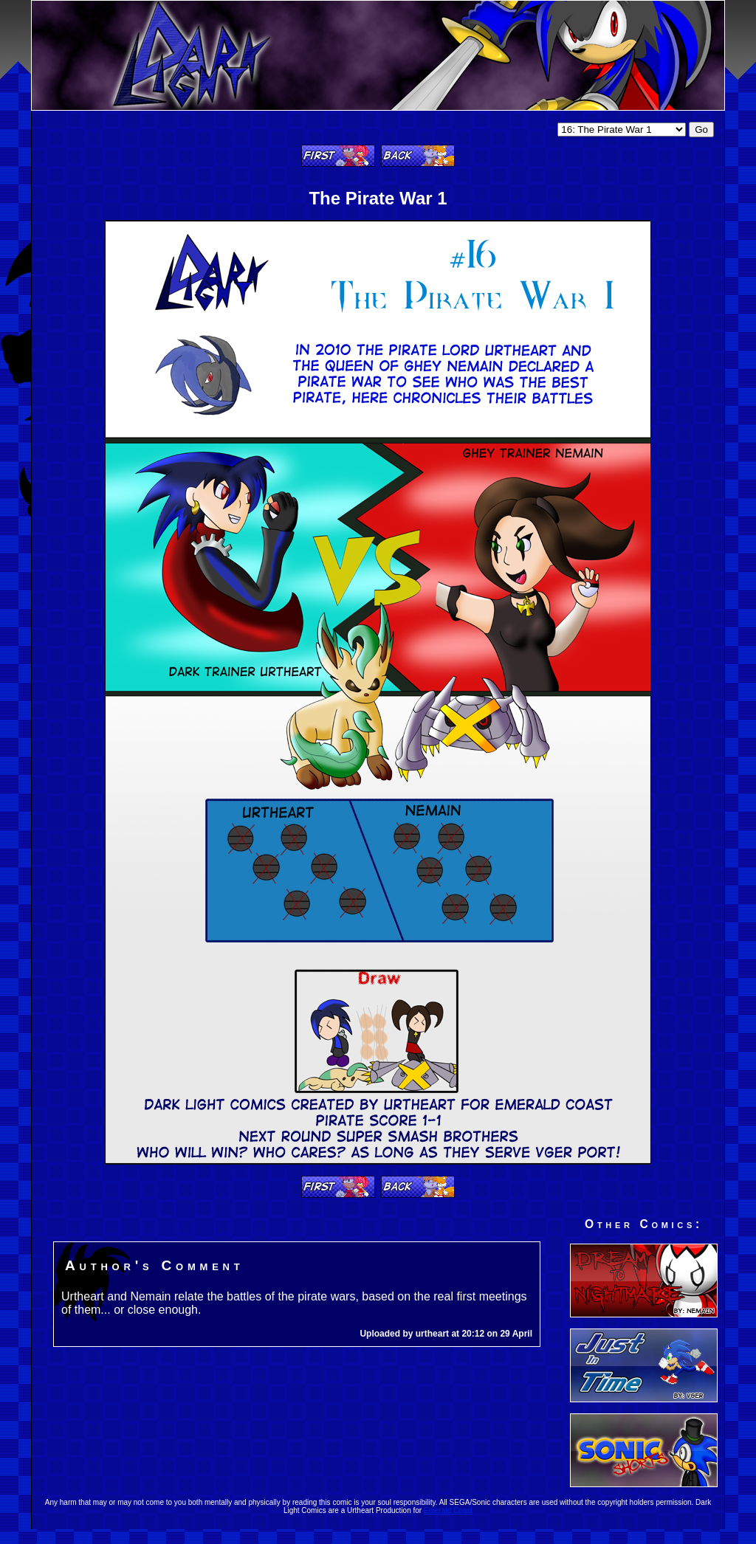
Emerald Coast (448, 1510)
